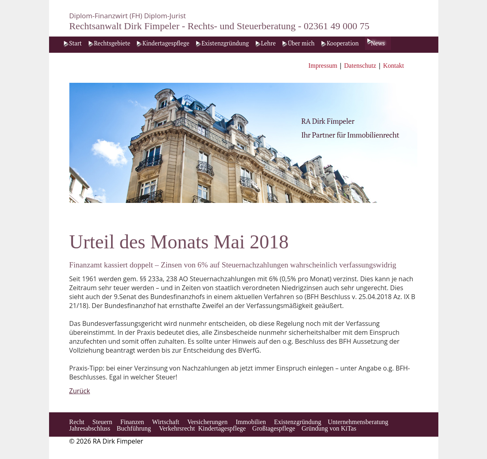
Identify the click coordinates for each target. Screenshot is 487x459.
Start (75, 43)
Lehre (268, 43)
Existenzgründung (225, 43)
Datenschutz (360, 65)
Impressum (324, 65)
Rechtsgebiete (112, 43)
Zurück (79, 390)
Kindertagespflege (165, 43)
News (378, 43)
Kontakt (393, 65)
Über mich (301, 43)
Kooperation (343, 43)
